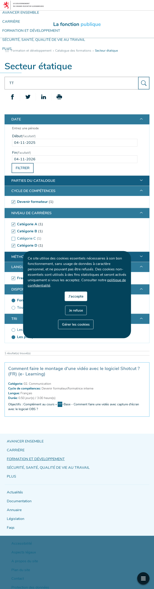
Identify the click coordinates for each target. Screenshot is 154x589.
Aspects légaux (20, 541)
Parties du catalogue (33, 180)
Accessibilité (19, 534)
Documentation (18, 495)
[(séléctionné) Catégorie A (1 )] (75, 224)
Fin (21, 152)
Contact (16, 563)
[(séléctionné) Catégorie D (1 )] (75, 245)
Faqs (10, 519)
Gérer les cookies (76, 324)
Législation (14, 511)
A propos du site (21, 548)
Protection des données (25, 570)
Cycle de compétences (33, 190)
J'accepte (76, 296)
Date (16, 119)
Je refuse (76, 310)
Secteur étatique (106, 50)
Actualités (14, 488)
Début (24, 136)
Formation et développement (31, 50)
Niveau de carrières (31, 213)
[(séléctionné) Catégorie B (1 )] (75, 231)
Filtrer (23, 168)
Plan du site (18, 556)
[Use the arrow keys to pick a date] (74, 143)
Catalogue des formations (73, 50)
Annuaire (13, 503)
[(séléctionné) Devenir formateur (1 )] (75, 202)
